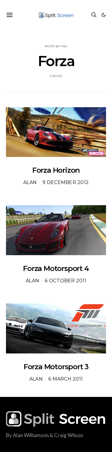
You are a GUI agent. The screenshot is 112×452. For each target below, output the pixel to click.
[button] (103, 15)
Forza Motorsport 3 (56, 366)
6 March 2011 (65, 379)
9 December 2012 (65, 182)
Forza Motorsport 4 (56, 268)
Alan (30, 182)
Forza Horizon (56, 170)
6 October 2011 (65, 280)
